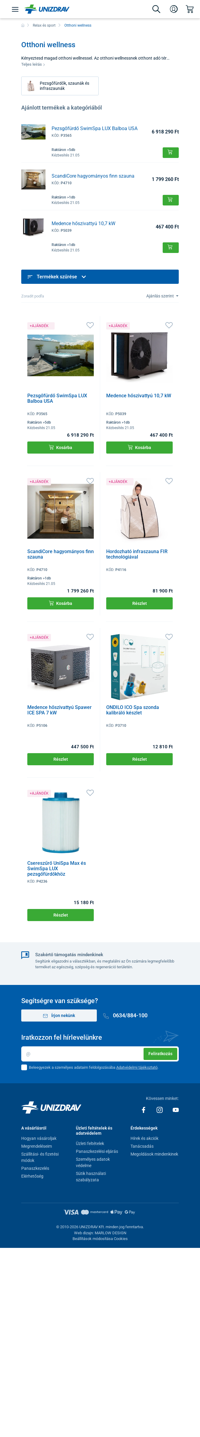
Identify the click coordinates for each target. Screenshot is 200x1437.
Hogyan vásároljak (38, 1138)
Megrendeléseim (36, 1146)
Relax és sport (44, 25)
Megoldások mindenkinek (154, 1154)
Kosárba (60, 447)
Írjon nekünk (59, 1015)
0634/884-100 (125, 1015)
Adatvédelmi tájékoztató (137, 1067)
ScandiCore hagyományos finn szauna (93, 176)
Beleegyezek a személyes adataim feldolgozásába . (93, 1067)
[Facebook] (144, 1109)
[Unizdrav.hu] (46, 9)
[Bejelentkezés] (174, 9)
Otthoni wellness (77, 25)
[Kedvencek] (90, 324)
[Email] (100, 1053)
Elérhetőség (32, 1176)
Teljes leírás (33, 64)
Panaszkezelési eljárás (97, 1151)
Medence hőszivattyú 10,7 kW (83, 223)
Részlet (139, 603)
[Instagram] (160, 1109)
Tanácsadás (142, 1146)
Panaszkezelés (35, 1168)
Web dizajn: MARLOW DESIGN (100, 1233)
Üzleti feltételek (90, 1143)
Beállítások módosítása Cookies (100, 1238)
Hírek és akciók (144, 1138)
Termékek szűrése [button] (57, 277)
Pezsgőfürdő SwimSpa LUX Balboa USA (94, 128)
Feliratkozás (160, 1053)
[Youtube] (176, 1109)
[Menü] (15, 9)
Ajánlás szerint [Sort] (160, 296)
